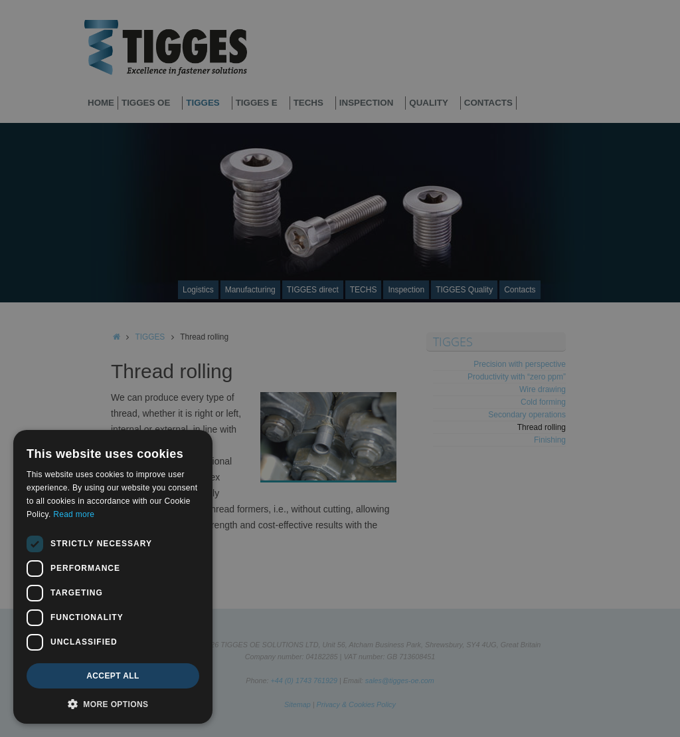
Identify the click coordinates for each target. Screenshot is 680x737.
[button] (113, 703)
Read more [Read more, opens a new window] (73, 514)
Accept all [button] (112, 676)
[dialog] (112, 577)
